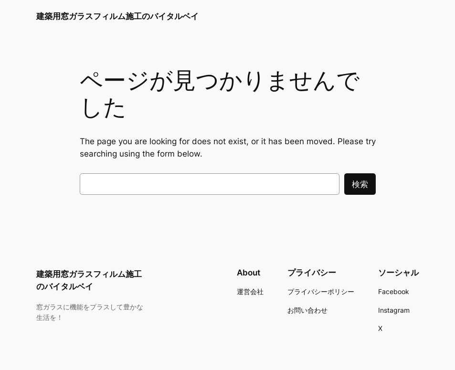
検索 (360, 184)
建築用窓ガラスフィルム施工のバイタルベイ (117, 16)
